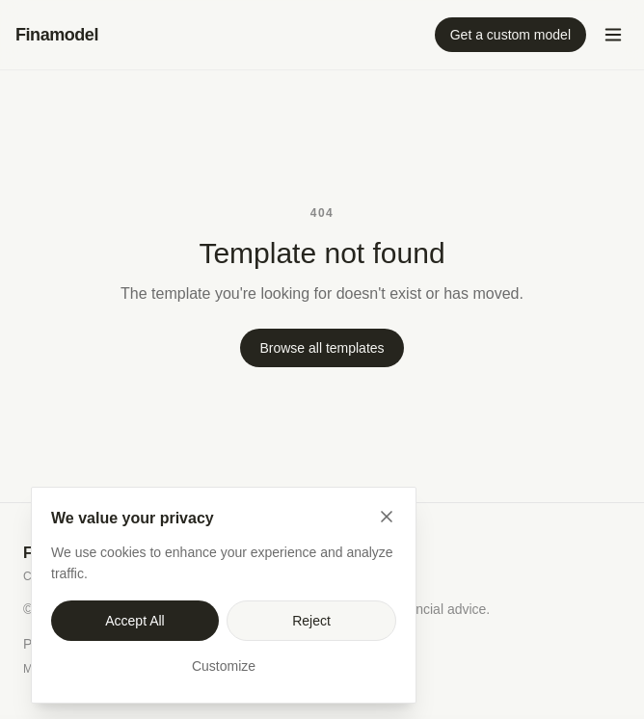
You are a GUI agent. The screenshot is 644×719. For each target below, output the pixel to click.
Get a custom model (510, 34)
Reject (311, 620)
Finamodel (56, 34)
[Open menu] (613, 34)
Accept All (134, 620)
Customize (223, 666)
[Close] (386, 516)
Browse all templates (321, 348)
